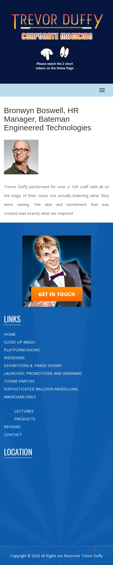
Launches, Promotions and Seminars (43, 373)
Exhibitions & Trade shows (33, 365)
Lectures (24, 411)
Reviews (12, 426)
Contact (13, 434)
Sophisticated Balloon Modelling (41, 388)
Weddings (14, 357)
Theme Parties (19, 381)
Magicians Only (20, 396)
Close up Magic (20, 342)
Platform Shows (22, 349)
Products (24, 418)
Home (10, 334)
